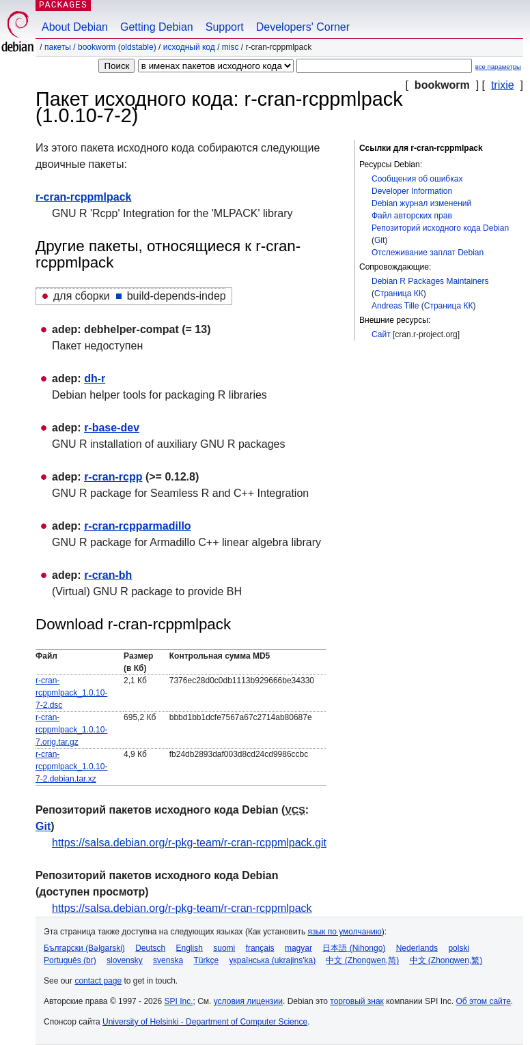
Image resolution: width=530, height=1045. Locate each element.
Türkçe (206, 960)
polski (458, 948)
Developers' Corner (303, 27)
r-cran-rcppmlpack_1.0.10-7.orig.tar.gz (71, 730)
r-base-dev (111, 427)
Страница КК (398, 293)
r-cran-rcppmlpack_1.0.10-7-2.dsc (71, 693)
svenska (168, 960)
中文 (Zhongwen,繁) (446, 960)
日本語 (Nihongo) (353, 948)
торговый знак (357, 1001)
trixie (502, 85)
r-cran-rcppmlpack (84, 197)
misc (230, 47)
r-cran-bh (108, 575)
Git (379, 240)
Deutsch (150, 948)
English (189, 948)
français (260, 948)
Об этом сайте (483, 1001)
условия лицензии (248, 1001)
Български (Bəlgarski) (84, 948)
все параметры (498, 66)
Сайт (381, 334)
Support (225, 27)
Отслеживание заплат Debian (428, 252)
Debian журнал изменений (421, 203)
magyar (298, 948)
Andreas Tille (395, 306)
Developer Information (412, 191)
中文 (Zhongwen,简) (362, 960)
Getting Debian (156, 27)
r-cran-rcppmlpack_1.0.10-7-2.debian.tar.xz (71, 766)
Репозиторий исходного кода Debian (440, 228)
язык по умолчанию (345, 931)
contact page (98, 981)
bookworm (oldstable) (117, 47)
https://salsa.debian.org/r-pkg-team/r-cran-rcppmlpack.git (189, 842)
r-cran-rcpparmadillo (137, 526)
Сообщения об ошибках (417, 179)
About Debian (75, 27)
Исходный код (189, 47)
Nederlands (417, 948)
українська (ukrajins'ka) (272, 960)
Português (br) (70, 960)
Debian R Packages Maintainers (430, 281)
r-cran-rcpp (113, 477)
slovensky (125, 960)
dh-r (94, 378)
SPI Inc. (178, 1001)
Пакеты (57, 47)
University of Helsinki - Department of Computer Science (204, 1022)
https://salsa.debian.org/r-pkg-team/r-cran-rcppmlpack (182, 908)
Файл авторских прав (412, 215)
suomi (224, 948)
